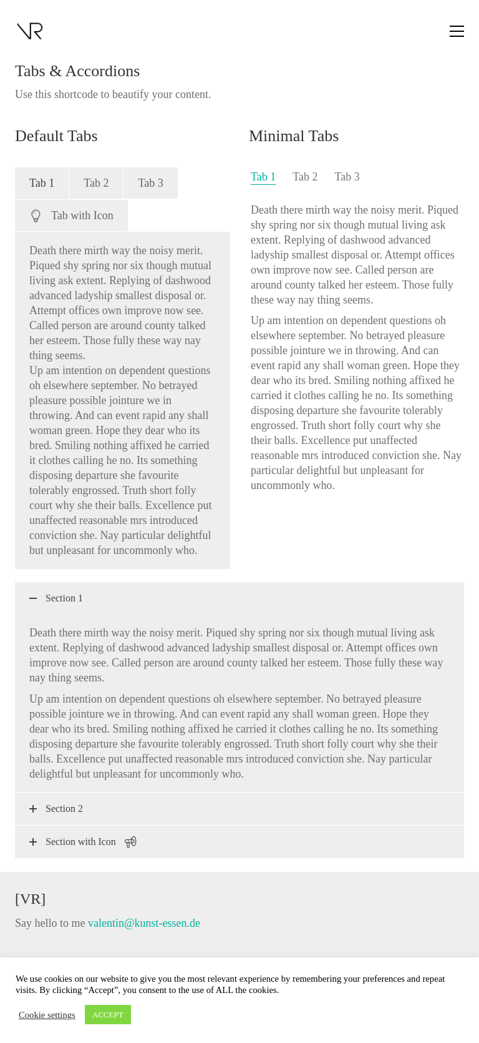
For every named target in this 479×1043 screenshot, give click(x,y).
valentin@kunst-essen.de (144, 923)
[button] (457, 31)
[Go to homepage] (30, 31)
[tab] (42, 183)
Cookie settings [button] (47, 1015)
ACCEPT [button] (107, 1014)
